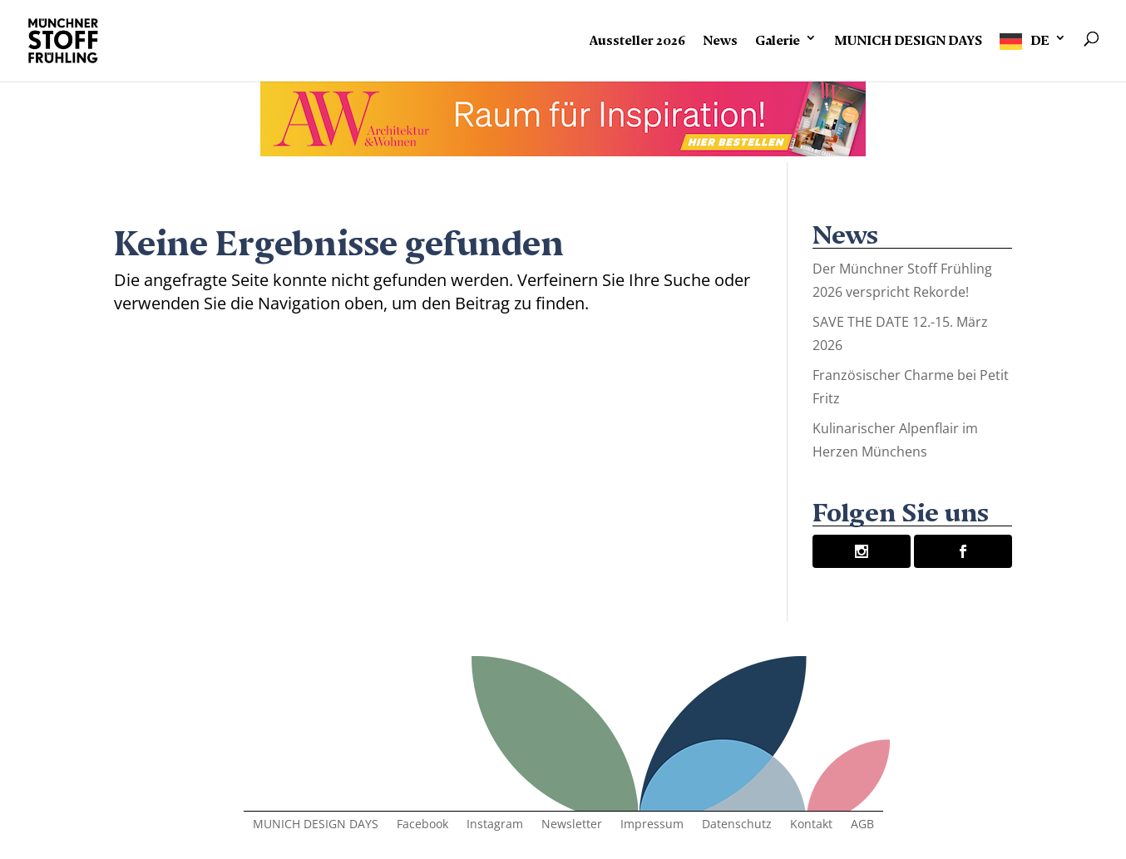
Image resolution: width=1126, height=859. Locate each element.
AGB (862, 825)
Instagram (495, 825)
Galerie (777, 37)
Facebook (422, 825)
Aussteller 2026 (637, 37)
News (720, 37)
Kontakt (811, 825)
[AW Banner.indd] (563, 150)
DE (1039, 37)
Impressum (652, 825)
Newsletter (571, 825)
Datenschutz (737, 825)
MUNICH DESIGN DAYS (908, 37)
